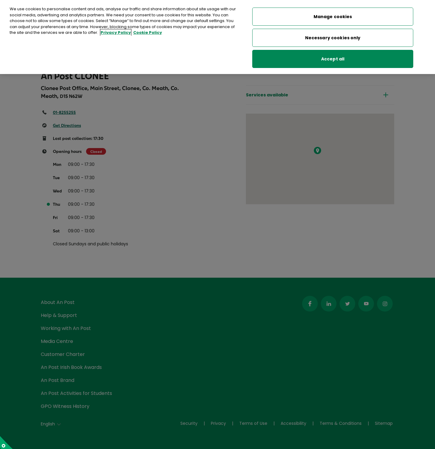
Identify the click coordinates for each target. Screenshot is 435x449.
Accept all (332, 57)
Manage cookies (333, 14)
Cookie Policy (147, 31)
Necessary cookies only (333, 36)
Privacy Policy (116, 31)
